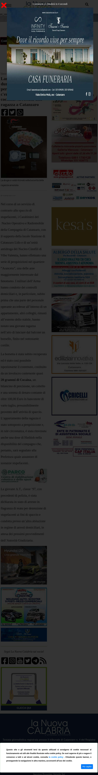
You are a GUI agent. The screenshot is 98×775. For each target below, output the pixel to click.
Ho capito (87, 766)
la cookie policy (56, 757)
